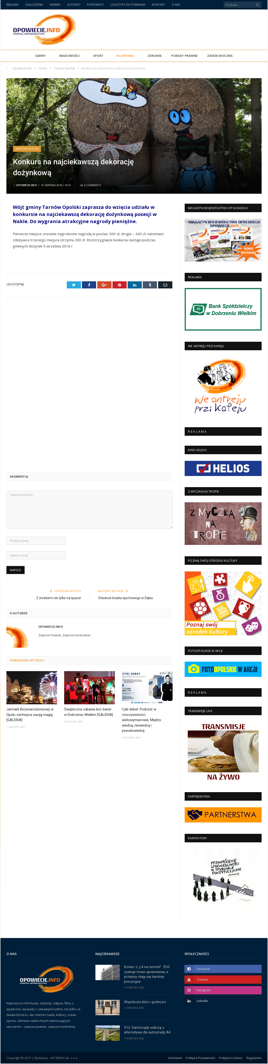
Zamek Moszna (220, 56)
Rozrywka (125, 56)
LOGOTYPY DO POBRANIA (127, 5)
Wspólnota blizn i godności (145, 1002)
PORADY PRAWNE (184, 56)
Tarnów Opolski (27, 149)
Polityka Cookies (231, 1058)
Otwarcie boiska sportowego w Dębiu (125, 435)
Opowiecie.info (26, 185)
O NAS (176, 5)
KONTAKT (158, 5)
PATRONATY (95, 5)
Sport (98, 56)
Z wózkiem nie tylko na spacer (58, 435)
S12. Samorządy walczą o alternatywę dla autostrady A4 (147, 1030)
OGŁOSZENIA (34, 5)
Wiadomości (69, 56)
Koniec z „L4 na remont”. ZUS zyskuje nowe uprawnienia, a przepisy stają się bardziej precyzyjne (147, 974)
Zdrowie (154, 56)
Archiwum (175, 1058)
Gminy (40, 56)
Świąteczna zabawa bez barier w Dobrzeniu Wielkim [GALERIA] (88, 549)
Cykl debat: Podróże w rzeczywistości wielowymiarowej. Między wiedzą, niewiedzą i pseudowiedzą (141, 557)
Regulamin (254, 1058)
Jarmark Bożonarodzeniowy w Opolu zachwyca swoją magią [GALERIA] (30, 551)
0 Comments (90, 185)
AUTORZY (73, 5)
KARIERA (55, 5)
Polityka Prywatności (200, 1058)
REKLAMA (12, 5)
